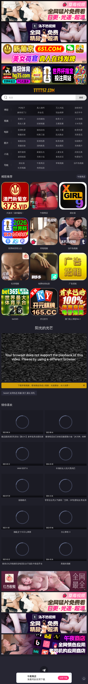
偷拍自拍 (41, 130)
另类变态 (78, 134)
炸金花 (41, 112)
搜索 (81, 97)
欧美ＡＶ (60, 118)
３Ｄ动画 (78, 118)
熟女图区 (60, 145)
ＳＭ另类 (78, 123)
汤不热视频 (78, 163)
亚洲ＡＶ (22, 118)
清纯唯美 (41, 145)
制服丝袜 (22, 134)
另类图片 (78, 145)
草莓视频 (60, 163)
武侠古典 (78, 152)
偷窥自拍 (22, 141)
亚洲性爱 (22, 130)
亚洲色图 (41, 141)
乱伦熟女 (60, 134)
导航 (6, 165)
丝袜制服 (41, 123)
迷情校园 (22, 156)
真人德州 (41, 107)
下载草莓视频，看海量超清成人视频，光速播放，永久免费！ (51, 385)
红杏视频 (22, 167)
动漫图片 (78, 141)
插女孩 (22, 163)
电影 (6, 131)
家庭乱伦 (41, 152)
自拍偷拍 (41, 118)
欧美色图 (60, 141)
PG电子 (22, 107)
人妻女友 (60, 152)
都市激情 (22, 152)
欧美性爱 (78, 130)
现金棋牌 (60, 112)
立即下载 (63, 678)
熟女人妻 (22, 123)
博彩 (6, 109)
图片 (6, 142)
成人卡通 (60, 130)
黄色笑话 (60, 156)
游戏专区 (78, 107)
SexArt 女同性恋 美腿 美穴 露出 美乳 (19, 393)
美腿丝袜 (22, 145)
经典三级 (41, 134)
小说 (6, 154)
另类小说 (41, 156)
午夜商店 (41, 163)
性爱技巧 (78, 156)
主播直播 (60, 123)
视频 (6, 120)
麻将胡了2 (21, 112)
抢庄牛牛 (78, 112)
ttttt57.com (44, 90)
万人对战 (60, 107)
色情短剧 (41, 167)
